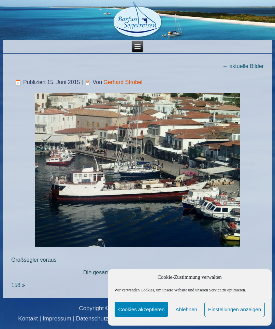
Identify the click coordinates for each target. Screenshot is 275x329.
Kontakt (28, 318)
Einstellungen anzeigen (234, 309)
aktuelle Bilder (243, 66)
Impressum (57, 318)
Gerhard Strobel (122, 82)
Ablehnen (186, 309)
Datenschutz (92, 318)
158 (15, 285)
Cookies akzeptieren (141, 309)
